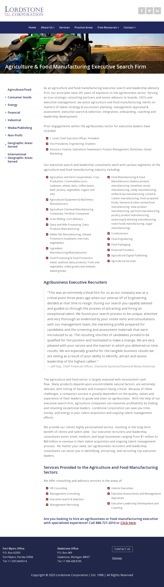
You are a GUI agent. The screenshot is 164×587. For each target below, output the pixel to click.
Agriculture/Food (19, 89)
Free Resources (107, 27)
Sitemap (117, 558)
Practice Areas (84, 27)
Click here (128, 523)
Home (32, 27)
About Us (47, 27)
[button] (122, 549)
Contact (129, 27)
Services (64, 27)
